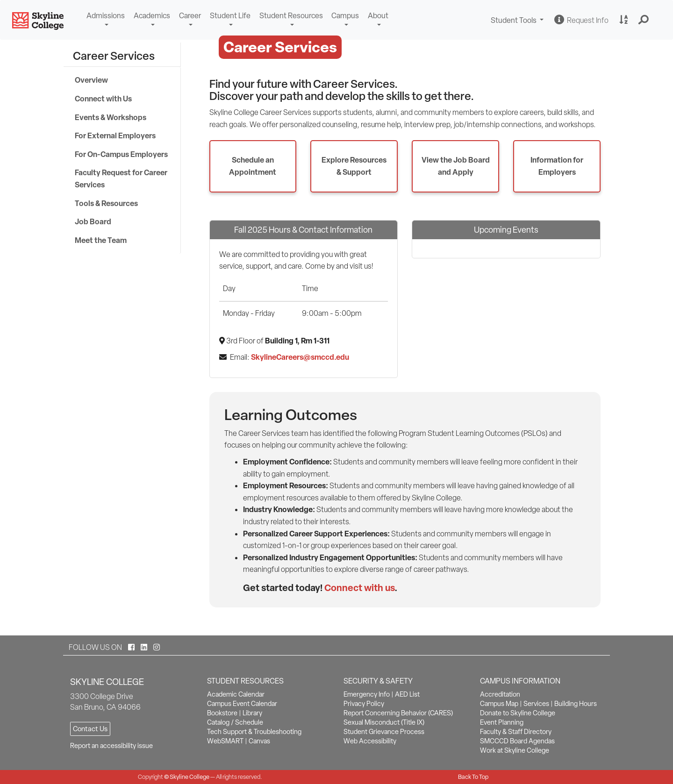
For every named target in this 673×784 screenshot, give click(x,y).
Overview (91, 80)
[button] (644, 20)
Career (190, 16)
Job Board (93, 221)
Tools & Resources (106, 203)
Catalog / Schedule (235, 722)
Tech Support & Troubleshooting (254, 731)
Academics (152, 16)
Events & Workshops (110, 117)
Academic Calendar (236, 694)
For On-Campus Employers (121, 154)
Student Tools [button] (518, 21)
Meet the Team (101, 240)
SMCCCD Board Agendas (517, 741)
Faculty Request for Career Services (121, 178)
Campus (345, 16)
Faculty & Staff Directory (515, 731)
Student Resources (291, 16)
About (378, 16)
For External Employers (115, 135)
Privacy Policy (364, 703)
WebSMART (225, 741)
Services (536, 703)
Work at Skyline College (514, 750)
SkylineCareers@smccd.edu (300, 357)
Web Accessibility (370, 741)
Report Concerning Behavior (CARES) (398, 713)
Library (252, 713)
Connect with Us (103, 98)
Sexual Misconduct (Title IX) (384, 722)
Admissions (105, 16)
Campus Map (499, 703)
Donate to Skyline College (517, 713)
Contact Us (90, 729)
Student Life (230, 16)
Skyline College (189, 777)
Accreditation (500, 694)
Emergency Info (367, 694)
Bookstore (222, 713)
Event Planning (501, 722)
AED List (407, 694)
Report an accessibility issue (111, 745)
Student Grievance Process (384, 731)
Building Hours (575, 703)
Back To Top (473, 777)
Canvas (259, 741)
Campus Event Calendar (242, 703)
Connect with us (359, 587)
